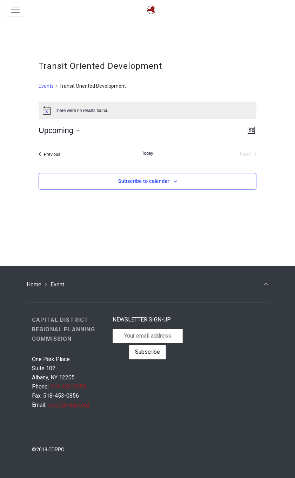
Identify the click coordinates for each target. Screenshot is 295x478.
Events (46, 86)
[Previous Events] (49, 154)
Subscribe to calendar (143, 181)
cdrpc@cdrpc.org (68, 404)
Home (34, 284)
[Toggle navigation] (15, 10)
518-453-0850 (68, 386)
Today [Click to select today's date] (147, 153)
